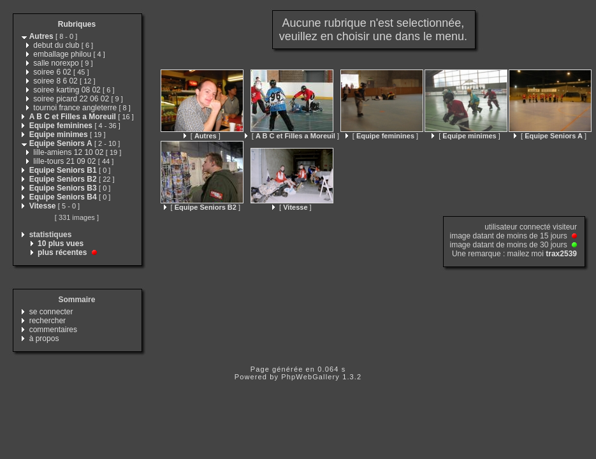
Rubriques (77, 24)
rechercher (47, 320)
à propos (44, 338)
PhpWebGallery (310, 377)
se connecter (51, 311)
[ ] (202, 136)
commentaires (53, 329)
